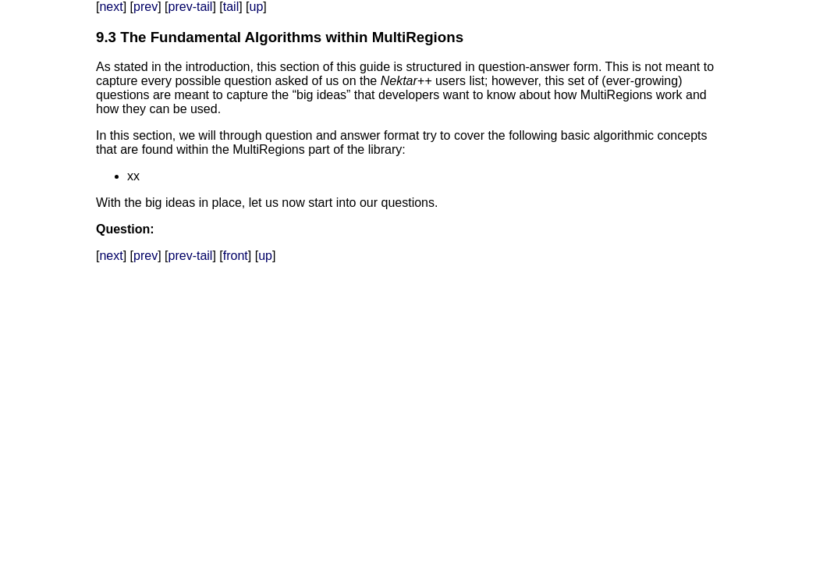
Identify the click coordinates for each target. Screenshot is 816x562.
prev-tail (191, 6)
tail (231, 6)
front (235, 255)
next (110, 6)
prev (145, 6)
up (257, 6)
